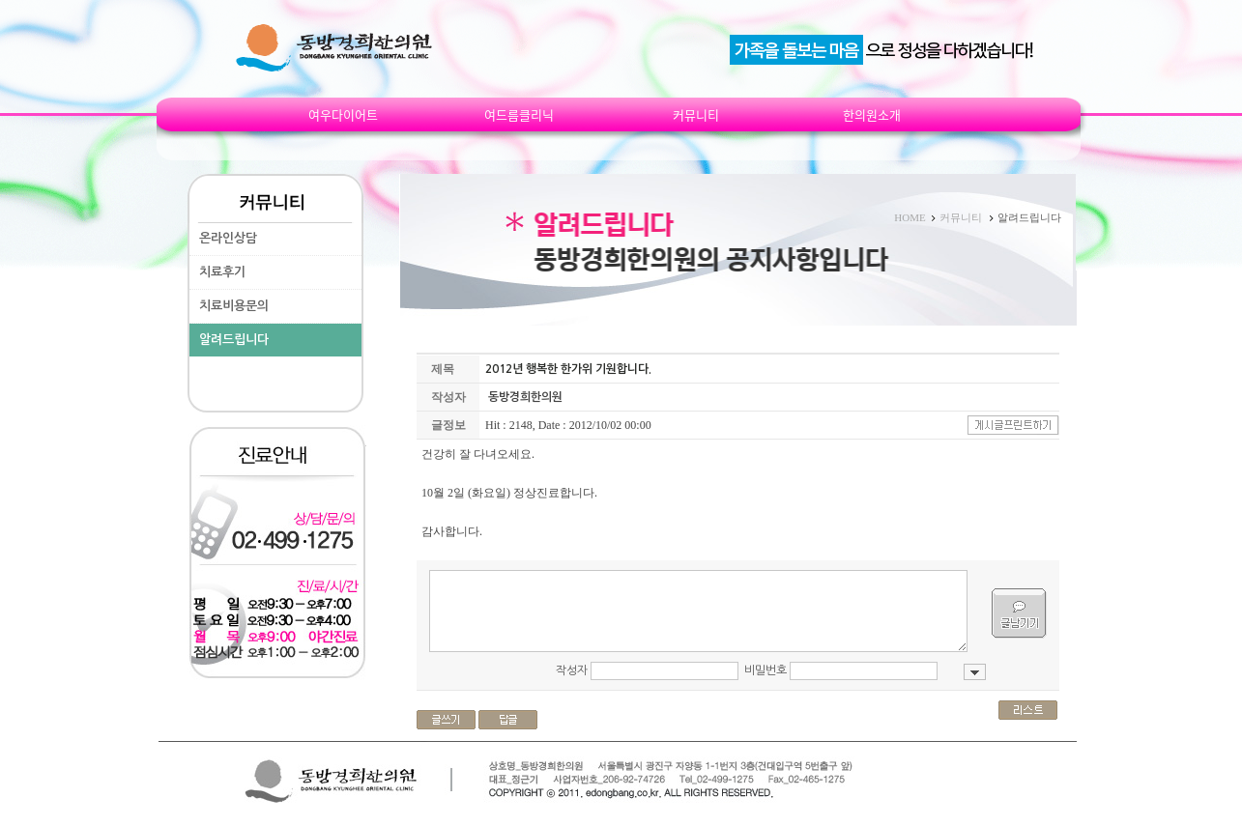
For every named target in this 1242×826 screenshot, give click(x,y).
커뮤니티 (696, 115)
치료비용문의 (234, 305)
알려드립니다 (234, 339)
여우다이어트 (343, 115)
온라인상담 (228, 238)
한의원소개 (872, 115)
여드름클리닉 (519, 115)
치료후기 (222, 272)
